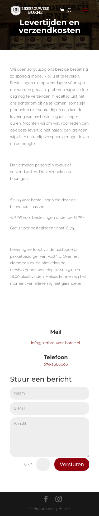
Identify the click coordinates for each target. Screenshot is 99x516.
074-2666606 (56, 364)
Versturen (72, 464)
